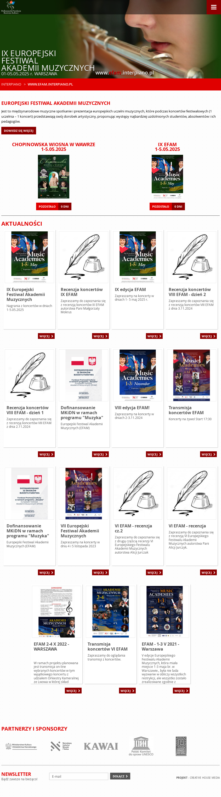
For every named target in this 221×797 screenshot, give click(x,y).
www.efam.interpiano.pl (50, 84)
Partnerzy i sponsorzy (34, 728)
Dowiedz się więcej (18, 131)
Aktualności (21, 223)
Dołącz (118, 776)
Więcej (44, 336)
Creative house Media (205, 777)
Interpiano (11, 84)
